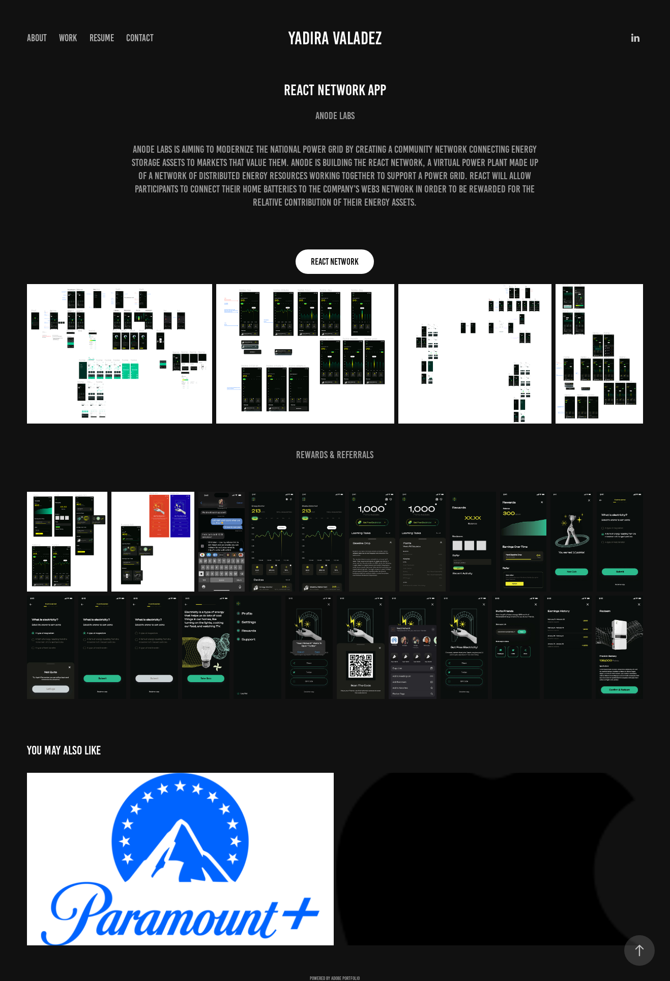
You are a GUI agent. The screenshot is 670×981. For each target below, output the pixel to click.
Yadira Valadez (335, 38)
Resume (102, 38)
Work (68, 38)
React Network (335, 262)
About (37, 38)
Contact (140, 38)
